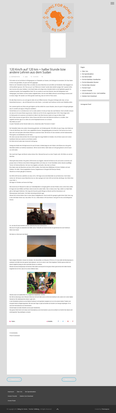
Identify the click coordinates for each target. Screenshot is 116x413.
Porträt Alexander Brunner (90, 82)
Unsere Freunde (87, 90)
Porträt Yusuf (86, 88)
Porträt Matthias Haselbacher (91, 79)
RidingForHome (16, 76)
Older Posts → (69, 379)
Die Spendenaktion (88, 74)
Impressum (11, 391)
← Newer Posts (14, 379)
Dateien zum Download (89, 96)
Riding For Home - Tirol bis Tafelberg (28, 409)
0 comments (35, 76)
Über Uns (85, 71)
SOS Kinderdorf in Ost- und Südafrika (93, 93)
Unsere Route (12, 400)
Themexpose (105, 409)
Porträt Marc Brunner (88, 85)
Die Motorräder (87, 77)
